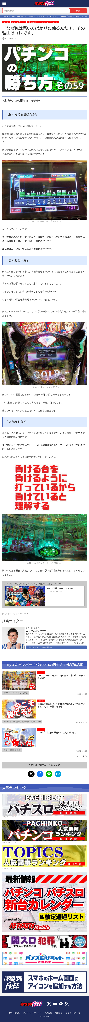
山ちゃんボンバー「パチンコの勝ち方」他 (43, 22)
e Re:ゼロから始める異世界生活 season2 (23, 721)
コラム (6, 22)
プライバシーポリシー (32, 1013)
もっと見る (81, 756)
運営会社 (58, 1013)
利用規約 (48, 1013)
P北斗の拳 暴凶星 (12, 750)
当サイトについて (73, 1013)
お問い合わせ (14, 1013)
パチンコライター (18, 22)
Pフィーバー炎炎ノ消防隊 (16, 693)
